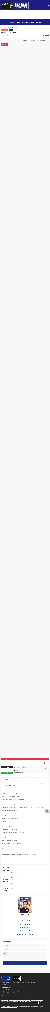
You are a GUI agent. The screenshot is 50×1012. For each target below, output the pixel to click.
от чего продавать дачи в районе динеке (6, 1008)
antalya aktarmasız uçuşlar (26, 1006)
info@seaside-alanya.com (7, 989)
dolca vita (14, 1008)
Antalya (3, 27)
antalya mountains (17, 1004)
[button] (25, 763)
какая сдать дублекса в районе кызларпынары (36, 1004)
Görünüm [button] (5, 44)
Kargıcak (14, 27)
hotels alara (17, 1001)
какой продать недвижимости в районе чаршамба (23, 999)
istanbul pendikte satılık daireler (16, 1006)
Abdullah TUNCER (25, 914)
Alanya (9, 27)
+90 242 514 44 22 (26, 927)
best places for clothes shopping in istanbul (7, 1001)
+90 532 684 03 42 (25, 921)
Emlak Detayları (26, 22)
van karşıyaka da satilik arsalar (5, 1006)
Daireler (18, 22)
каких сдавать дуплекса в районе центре (25, 1001)
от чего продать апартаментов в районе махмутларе (18, 1003)
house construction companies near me (37, 999)
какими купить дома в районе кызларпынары (32, 1003)
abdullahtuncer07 (26, 931)
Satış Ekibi (38, 22)
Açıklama (11, 22)
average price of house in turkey (36, 1001)
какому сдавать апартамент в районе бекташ (37, 1006)
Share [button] (25, 40)
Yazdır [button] (33, 40)
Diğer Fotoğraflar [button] (6, 759)
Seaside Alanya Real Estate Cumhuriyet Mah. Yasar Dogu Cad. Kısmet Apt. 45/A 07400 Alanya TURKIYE (18, 983)
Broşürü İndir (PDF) (43, 40)
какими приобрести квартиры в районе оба (7, 1004)
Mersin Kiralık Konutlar (12, 999)
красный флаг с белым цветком (25, 1004)
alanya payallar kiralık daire (5, 1003)
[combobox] (5, 953)
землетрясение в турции (4, 999)
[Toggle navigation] (48, 6)
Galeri (32, 22)
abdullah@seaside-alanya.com (25, 934)
